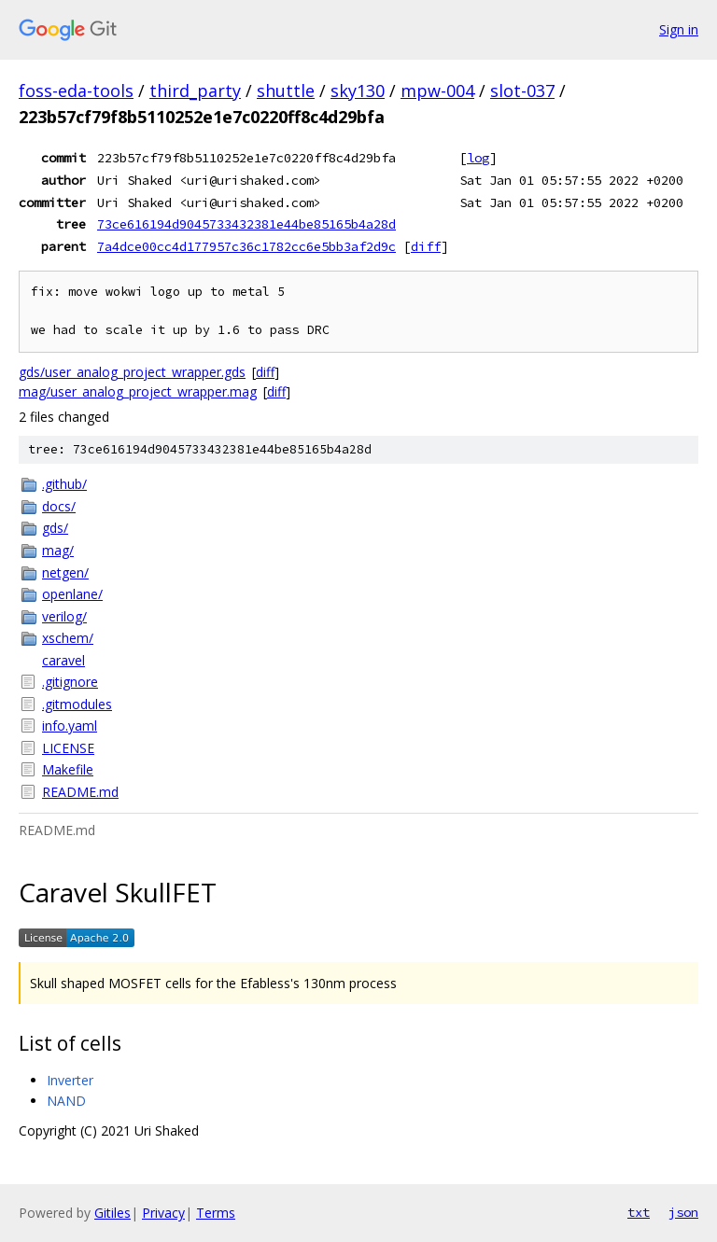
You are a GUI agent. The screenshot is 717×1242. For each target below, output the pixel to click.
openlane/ (72, 594)
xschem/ (67, 638)
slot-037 (522, 90)
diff (426, 246)
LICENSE (68, 748)
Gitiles (112, 1212)
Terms (215, 1212)
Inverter (70, 1080)
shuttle (286, 90)
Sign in (678, 29)
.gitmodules (77, 704)
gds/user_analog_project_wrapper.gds (132, 372)
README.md (80, 792)
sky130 (357, 90)
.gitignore (70, 682)
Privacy (163, 1212)
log (478, 157)
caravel (63, 660)
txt (638, 1212)
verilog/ (64, 616)
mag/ (58, 550)
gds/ (55, 528)
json (683, 1212)
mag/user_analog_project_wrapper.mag (138, 391)
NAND (66, 1100)
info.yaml (69, 725)
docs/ (59, 506)
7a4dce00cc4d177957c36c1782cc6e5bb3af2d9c (246, 246)
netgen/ (65, 572)
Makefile (67, 769)
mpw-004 (437, 90)
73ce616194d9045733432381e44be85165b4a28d (246, 224)
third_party (195, 90)
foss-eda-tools (76, 90)
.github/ (64, 484)
